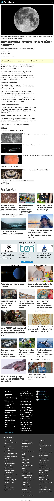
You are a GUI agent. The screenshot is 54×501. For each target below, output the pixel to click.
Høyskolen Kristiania (9, 472)
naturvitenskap (12, 180)
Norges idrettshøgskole (26, 480)
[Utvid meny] (52, 2)
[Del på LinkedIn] (6, 183)
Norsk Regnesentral (26, 484)
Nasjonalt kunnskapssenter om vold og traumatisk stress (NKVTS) (28, 453)
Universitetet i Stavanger (44, 479)
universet (31, 180)
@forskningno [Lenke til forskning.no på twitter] (42, 391)
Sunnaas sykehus (42, 462)
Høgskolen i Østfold (9, 467)
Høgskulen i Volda (8, 468)
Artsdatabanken (8, 445)
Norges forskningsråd (26, 477)
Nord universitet (25, 470)
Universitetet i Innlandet (43, 475)
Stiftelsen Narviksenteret (44, 460)
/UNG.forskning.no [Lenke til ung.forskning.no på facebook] (44, 397)
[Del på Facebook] (2, 183)
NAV (5, 484)
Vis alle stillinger (27, 261)
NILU (6, 490)
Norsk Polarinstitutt (26, 482)
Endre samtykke (9, 432)
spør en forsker (22, 180)
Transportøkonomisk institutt (45, 468)
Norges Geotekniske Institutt (27, 473)
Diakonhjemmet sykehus (10, 446)
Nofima (23, 468)
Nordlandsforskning (26, 472)
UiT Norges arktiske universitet (45, 470)
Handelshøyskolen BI (9, 461)
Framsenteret (7, 458)
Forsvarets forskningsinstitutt (11, 456)
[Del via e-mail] (8, 183)
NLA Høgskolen (25, 440)
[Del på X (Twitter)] (4, 183)
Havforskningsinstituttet (10, 463)
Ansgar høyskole (8, 440)
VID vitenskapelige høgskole (44, 489)
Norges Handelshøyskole (27, 475)
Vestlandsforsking (42, 485)
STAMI (40, 456)
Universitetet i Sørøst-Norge (44, 481)
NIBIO (6, 485)
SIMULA (40, 448)
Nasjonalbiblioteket (25, 450)
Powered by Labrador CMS (27, 500)
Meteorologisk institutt (9, 482)
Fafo (5, 451)
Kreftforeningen (8, 477)
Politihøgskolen (42, 440)
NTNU (23, 448)
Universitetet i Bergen (43, 474)
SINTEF (40, 450)
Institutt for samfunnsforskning (11, 474)
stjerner (3, 180)
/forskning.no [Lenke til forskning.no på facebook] (42, 394)
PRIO (40, 442)
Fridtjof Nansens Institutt (10, 460)
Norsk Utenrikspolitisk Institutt (28, 487)
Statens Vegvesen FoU (43, 458)
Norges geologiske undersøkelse (28, 479)
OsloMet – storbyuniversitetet (28, 495)
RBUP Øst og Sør (42, 443)
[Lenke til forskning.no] (25, 1)
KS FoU (6, 475)
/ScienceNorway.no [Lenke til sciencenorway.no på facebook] (44, 399)
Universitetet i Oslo (42, 477)
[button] (52, 246)
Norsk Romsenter (25, 486)
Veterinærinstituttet (43, 487)
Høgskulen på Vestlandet (9, 470)
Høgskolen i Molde (8, 465)
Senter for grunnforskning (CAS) (45, 452)
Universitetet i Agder (43, 472)
